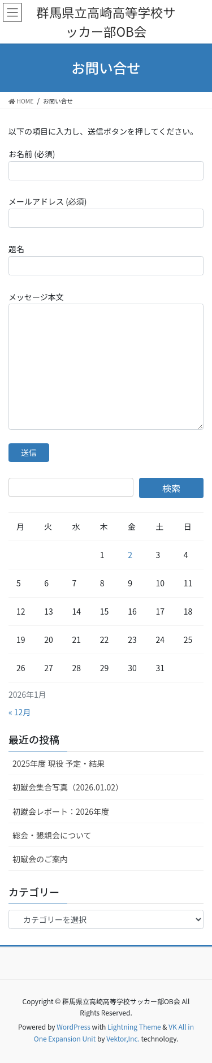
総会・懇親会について (52, 835)
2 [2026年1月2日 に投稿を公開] (130, 554)
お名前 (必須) (106, 164)
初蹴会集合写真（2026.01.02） (67, 787)
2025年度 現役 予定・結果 (58, 763)
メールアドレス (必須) (106, 211)
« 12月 (19, 712)
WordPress (73, 1026)
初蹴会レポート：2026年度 (60, 811)
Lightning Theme (134, 1026)
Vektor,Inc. (123, 1038)
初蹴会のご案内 (40, 859)
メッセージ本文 (106, 360)
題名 (106, 259)
